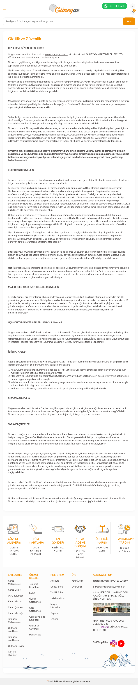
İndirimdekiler (57, 598)
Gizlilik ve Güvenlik (34, 627)
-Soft (50, 681)
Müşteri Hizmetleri (55, 606)
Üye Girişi (77, 586)
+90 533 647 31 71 (124, 547)
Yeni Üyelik (77, 580)
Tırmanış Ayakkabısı (13, 639)
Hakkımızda (35, 634)
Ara (129, 21)
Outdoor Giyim (16, 646)
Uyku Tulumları (16, 595)
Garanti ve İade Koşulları (37, 618)
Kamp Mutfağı (15, 613)
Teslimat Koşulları (34, 586)
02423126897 (120, 580)
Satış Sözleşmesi (35, 609)
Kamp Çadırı (14, 589)
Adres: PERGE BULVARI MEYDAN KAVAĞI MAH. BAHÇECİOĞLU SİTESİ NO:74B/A (110, 596)
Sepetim (54, 613)
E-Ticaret (58, 681)
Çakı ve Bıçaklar (12, 653)
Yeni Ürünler (56, 592)
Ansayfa (54, 580)
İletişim (54, 619)
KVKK (32, 593)
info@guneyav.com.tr (113, 586)
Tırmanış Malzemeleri (14, 621)
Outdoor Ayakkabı (13, 630)
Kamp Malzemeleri (14, 582)
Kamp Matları (15, 601)
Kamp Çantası (15, 607)
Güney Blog (56, 586)
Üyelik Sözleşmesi (35, 600)
